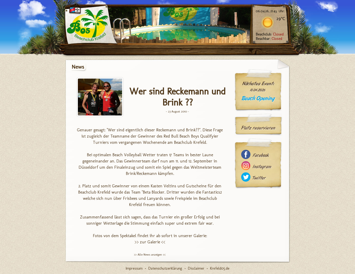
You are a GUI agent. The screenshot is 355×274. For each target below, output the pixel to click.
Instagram (262, 167)
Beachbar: (269, 38)
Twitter (259, 178)
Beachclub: (270, 34)
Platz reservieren (258, 128)
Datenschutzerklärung (165, 268)
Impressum (134, 268)
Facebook (261, 155)
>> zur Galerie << (150, 242)
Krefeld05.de (219, 268)
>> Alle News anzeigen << (150, 254)
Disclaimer (196, 268)
